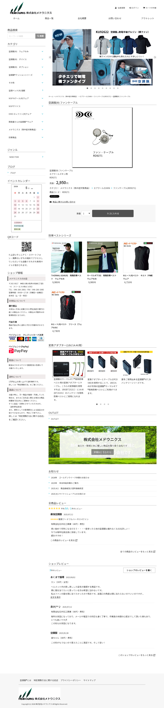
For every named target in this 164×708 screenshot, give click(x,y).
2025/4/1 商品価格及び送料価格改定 (67, 488)
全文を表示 (55, 597)
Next (155, 57)
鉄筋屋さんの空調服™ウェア (21, 121)
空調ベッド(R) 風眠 (17, 90)
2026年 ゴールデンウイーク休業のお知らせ (70, 477)
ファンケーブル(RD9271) (102, 96)
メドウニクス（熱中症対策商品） (66, 96)
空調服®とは (25, 680)
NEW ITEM (14, 157)
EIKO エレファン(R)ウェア (20, 114)
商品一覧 (49, 18)
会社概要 (82, 18)
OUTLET (55, 419)
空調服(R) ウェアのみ (19, 51)
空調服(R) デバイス (18, 59)
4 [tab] (98, 87)
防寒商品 (12, 137)
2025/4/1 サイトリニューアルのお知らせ (68, 493)
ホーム (16, 18)
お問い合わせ (114, 18)
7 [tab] (110, 87)
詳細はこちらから (102, 452)
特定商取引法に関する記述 (46, 680)
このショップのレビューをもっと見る (136, 655)
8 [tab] (114, 87)
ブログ (13, 172)
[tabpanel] (102, 57)
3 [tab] (95, 87)
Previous (50, 57)
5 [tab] (102, 87)
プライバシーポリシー (71, 680)
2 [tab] (91, 87)
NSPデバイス (14, 106)
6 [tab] (106, 87)
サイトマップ (89, 680)
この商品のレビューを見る (63, 540)
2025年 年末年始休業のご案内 (64, 483)
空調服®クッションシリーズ (20, 75)
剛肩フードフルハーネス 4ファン (74, 519)
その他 (11, 82)
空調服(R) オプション (19, 67)
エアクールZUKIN (86, 96)
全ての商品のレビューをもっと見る (137, 551)
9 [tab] (117, 87)
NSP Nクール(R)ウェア (19, 98)
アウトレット (147, 18)
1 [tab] (87, 87)
